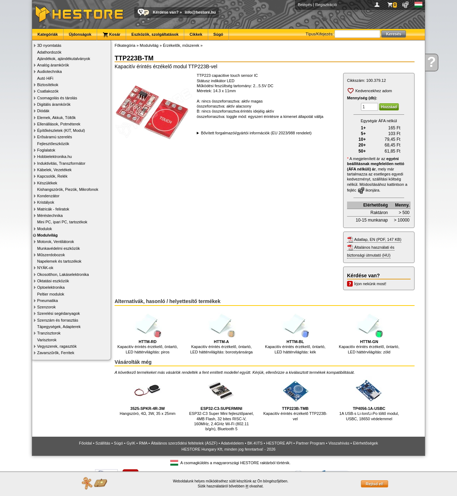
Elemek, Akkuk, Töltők (56, 117)
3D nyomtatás (49, 45)
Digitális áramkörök (54, 104)
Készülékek (47, 183)
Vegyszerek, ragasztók (57, 346)
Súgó (219, 34)
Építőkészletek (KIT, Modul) (61, 130)
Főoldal (85, 443)
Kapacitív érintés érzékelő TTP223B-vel (295, 398)
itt (247, 486)
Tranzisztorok (49, 333)
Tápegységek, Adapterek (59, 326)
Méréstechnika (50, 215)
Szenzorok (46, 307)
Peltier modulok (50, 294)
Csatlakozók (48, 91)
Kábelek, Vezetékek (54, 170)
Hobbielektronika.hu (54, 156)
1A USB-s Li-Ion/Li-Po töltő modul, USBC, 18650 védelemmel (369, 398)
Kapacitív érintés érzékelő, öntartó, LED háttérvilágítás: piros (147, 331)
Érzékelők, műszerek (181, 45)
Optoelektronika (51, 287)
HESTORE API (279, 443)
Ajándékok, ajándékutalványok (63, 58)
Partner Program (310, 443)
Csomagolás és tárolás (57, 98)
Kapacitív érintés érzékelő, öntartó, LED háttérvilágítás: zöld (369, 331)
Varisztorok (46, 340)
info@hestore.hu (200, 12)
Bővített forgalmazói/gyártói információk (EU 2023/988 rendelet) (256, 133)
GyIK (131, 443)
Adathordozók (49, 52)
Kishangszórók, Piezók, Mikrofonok (67, 189)
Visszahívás (339, 443)
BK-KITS (255, 443)
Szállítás (102, 443)
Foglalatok (46, 150)
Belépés (305, 5)
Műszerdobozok (51, 255)
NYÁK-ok (45, 268)
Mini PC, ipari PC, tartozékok (62, 222)
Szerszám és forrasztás (57, 320)
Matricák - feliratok (53, 209)
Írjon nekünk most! (370, 284)
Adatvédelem (232, 443)
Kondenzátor (48, 196)
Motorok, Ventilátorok (55, 241)
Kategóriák (47, 34)
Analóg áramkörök (53, 65)
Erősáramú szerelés (54, 137)
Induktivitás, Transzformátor (61, 163)
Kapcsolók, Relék (52, 176)
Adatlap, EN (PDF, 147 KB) (377, 239)
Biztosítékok (47, 85)
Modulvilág (47, 235)
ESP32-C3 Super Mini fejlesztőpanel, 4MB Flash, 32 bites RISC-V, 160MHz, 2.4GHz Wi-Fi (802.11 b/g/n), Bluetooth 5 (221, 403)
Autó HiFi (45, 78)
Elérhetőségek (365, 443)
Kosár (111, 35)
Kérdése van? (166, 12)
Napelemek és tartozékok (59, 261)
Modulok (44, 229)
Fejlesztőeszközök (53, 144)
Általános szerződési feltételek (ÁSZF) (184, 443)
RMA (143, 443)
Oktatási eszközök (53, 281)
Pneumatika (47, 300)
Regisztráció (326, 5)
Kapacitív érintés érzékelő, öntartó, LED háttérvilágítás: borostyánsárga (221, 331)
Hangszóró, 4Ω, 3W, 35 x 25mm (147, 396)
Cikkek (196, 34)
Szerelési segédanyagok (58, 313)
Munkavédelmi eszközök (58, 248)
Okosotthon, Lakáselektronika (63, 274)
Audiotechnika (49, 71)
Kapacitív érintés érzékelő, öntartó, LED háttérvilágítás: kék (295, 331)
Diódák (43, 111)
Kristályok (45, 202)
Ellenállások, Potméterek (58, 124)
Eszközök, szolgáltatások (155, 34)
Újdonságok (80, 34)
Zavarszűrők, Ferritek (55, 353)
